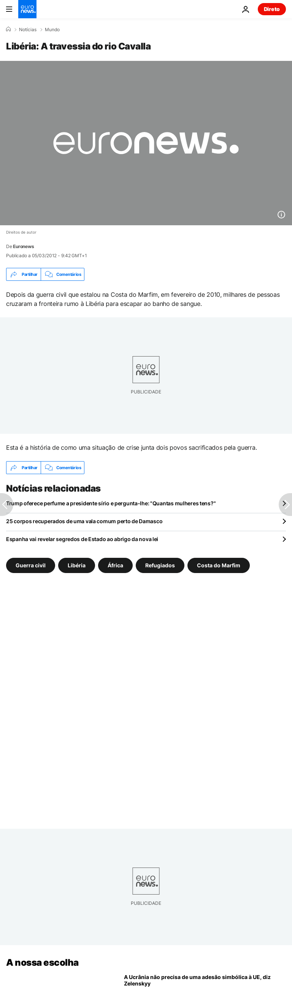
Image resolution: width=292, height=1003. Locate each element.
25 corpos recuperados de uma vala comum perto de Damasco (84, 521)
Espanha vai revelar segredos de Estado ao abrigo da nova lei (82, 539)
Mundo (52, 29)
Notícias (27, 29)
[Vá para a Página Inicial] (27, 9)
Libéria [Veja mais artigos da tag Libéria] (77, 565)
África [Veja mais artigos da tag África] (115, 565)
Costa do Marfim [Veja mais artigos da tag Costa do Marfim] (218, 565)
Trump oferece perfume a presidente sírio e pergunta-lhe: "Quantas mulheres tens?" (111, 503)
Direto (272, 9)
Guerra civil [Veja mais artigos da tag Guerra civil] (31, 565)
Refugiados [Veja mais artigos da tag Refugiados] (160, 565)
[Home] (8, 29)
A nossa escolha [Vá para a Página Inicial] (42, 962)
